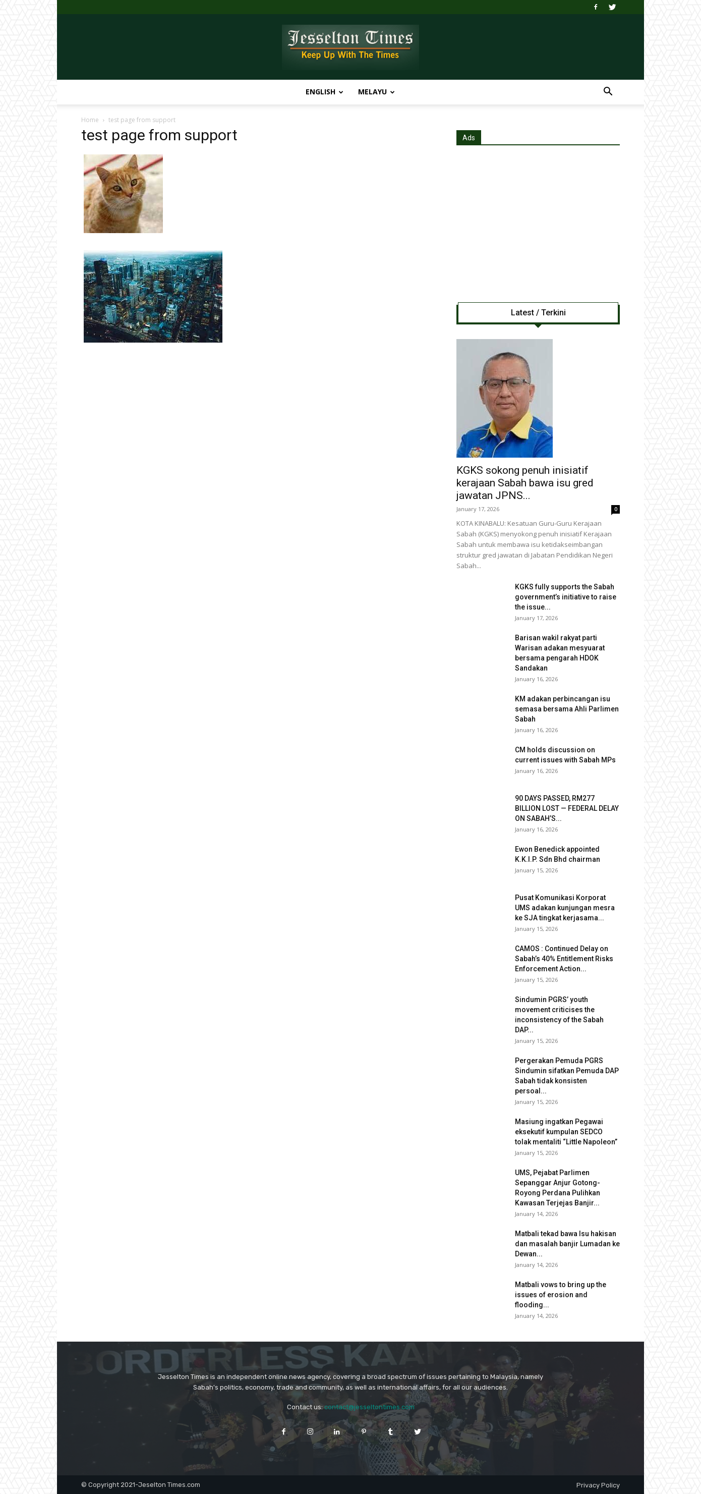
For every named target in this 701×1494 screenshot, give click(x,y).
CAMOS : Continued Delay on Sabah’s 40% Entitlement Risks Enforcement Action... (564, 959)
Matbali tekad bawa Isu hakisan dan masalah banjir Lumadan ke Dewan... (567, 1244)
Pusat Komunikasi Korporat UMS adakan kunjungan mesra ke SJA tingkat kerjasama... (565, 908)
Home (90, 120)
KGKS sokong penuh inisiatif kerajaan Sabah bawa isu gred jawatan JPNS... (525, 483)
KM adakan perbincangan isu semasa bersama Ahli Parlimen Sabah (567, 709)
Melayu (376, 91)
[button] (608, 92)
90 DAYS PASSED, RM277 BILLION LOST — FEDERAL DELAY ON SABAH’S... (567, 808)
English (324, 91)
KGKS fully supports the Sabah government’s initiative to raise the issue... (565, 597)
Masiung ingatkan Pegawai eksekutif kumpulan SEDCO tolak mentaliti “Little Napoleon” (566, 1132)
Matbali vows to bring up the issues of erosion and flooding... (560, 1295)
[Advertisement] (538, 221)
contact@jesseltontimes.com (369, 1407)
